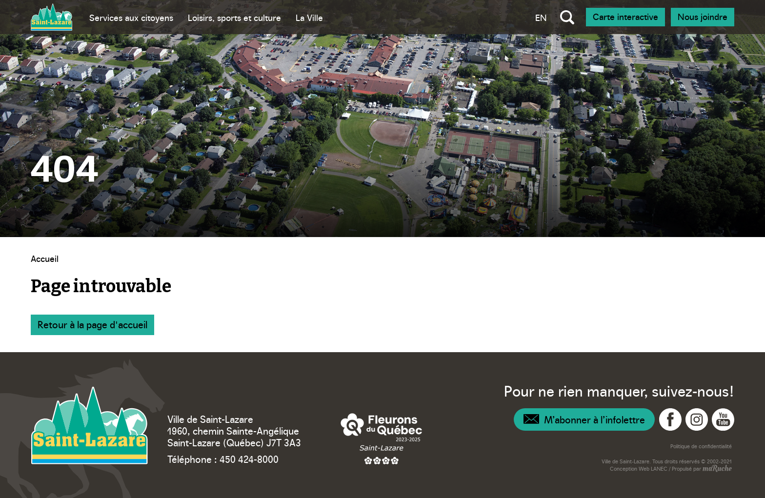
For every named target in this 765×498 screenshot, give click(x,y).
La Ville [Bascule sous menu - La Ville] (309, 17)
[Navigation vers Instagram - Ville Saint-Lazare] (696, 419)
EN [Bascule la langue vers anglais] (541, 17)
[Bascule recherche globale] (567, 17)
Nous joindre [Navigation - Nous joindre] (702, 16)
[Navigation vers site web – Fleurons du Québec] (381, 438)
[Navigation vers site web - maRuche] (716, 469)
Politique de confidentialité (701, 446)
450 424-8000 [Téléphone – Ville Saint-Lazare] (249, 458)
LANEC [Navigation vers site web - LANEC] (659, 468)
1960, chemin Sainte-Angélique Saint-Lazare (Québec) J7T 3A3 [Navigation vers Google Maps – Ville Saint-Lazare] (234, 436)
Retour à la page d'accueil (92, 324)
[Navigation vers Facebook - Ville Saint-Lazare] (670, 419)
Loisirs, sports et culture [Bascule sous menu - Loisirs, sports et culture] (234, 17)
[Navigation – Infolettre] (584, 419)
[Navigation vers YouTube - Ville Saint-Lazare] (723, 419)
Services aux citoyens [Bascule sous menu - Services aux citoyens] (131, 17)
